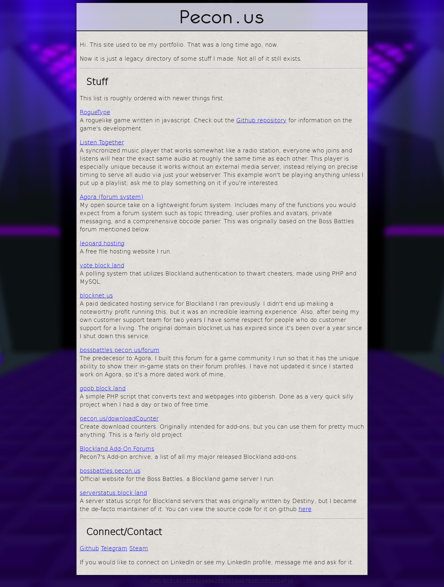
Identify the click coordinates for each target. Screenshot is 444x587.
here (304, 509)
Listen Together (102, 142)
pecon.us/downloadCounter (119, 418)
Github (89, 548)
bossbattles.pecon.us (110, 470)
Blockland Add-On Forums (117, 448)
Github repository (261, 120)
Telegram (114, 548)
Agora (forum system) (111, 196)
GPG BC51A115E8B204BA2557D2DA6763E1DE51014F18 (222, 580)
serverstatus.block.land (113, 492)
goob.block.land (102, 388)
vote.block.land (102, 265)
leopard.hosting (102, 243)
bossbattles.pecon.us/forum (119, 350)
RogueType (95, 112)
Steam (138, 548)
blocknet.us (96, 295)
